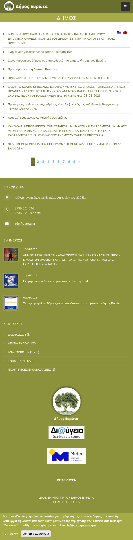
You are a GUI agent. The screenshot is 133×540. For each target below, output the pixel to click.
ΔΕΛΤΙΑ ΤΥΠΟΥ (18, 343)
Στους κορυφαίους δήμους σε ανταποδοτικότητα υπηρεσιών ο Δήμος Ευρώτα (57, 60)
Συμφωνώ (11, 534)
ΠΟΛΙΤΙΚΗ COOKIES (66, 502)
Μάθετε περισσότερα (81, 525)
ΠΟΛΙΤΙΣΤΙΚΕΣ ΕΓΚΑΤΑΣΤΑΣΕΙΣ (29, 369)
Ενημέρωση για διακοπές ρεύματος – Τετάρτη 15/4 (40, 51)
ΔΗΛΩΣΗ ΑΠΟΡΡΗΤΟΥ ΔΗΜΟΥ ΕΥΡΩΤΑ (66, 497)
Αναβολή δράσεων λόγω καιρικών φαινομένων (37, 117)
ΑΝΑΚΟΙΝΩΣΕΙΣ (18, 352)
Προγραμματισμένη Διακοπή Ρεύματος (33, 69)
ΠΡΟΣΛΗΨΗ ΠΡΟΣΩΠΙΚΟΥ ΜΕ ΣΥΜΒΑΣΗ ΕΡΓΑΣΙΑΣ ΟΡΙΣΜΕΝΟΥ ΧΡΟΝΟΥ (59, 78)
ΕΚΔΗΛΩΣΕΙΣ (17, 334)
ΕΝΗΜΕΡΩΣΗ (17, 361)
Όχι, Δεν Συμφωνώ (36, 533)
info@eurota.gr (25, 223)
